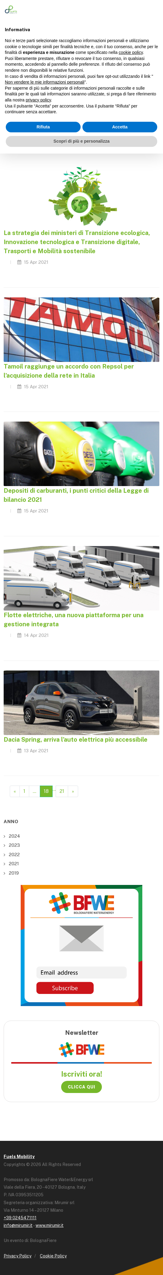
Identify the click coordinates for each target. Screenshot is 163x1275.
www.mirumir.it (50, 1225)
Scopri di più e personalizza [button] (81, 141)
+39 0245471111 (20, 1217)
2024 (14, 836)
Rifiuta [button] (43, 126)
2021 (14, 863)
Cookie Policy (53, 1255)
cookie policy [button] (131, 52)
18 (46, 791)
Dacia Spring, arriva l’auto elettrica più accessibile (75, 739)
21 (62, 791)
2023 (14, 845)
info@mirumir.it (18, 1225)
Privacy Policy (17, 1255)
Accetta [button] (120, 126)
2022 (14, 854)
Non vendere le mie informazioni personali (44, 82)
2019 (14, 873)
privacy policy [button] (38, 100)
